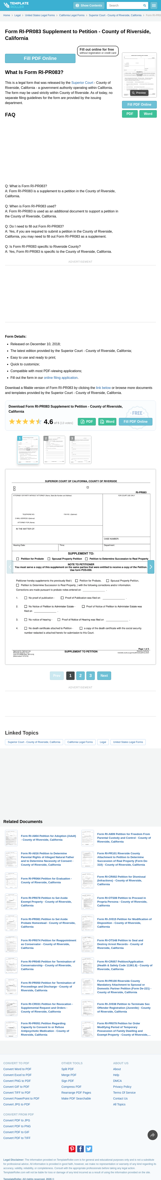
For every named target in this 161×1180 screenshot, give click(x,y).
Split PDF (67, 1069)
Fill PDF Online (40, 58)
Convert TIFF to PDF (17, 1092)
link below (103, 388)
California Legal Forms (80, 742)
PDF (129, 114)
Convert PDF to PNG (17, 1126)
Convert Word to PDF (17, 1069)
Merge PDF (69, 1075)
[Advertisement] (62, 152)
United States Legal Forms (128, 742)
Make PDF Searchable (76, 1098)
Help (116, 1075)
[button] (151, 567)
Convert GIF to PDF (16, 1086)
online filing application (61, 377)
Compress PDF (71, 1086)
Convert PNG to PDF (17, 1081)
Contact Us (120, 1098)
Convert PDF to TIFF (17, 1138)
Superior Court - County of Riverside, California (34, 742)
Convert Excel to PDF (17, 1075)
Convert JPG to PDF (16, 1104)
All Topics (119, 1104)
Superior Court (82, 82)
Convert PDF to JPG (16, 1120)
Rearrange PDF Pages (76, 1092)
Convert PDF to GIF (16, 1132)
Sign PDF (67, 1081)
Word (148, 114)
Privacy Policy (122, 1086)
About (117, 1069)
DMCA (117, 1081)
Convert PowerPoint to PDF (21, 1098)
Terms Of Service (124, 1092)
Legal (103, 742)
